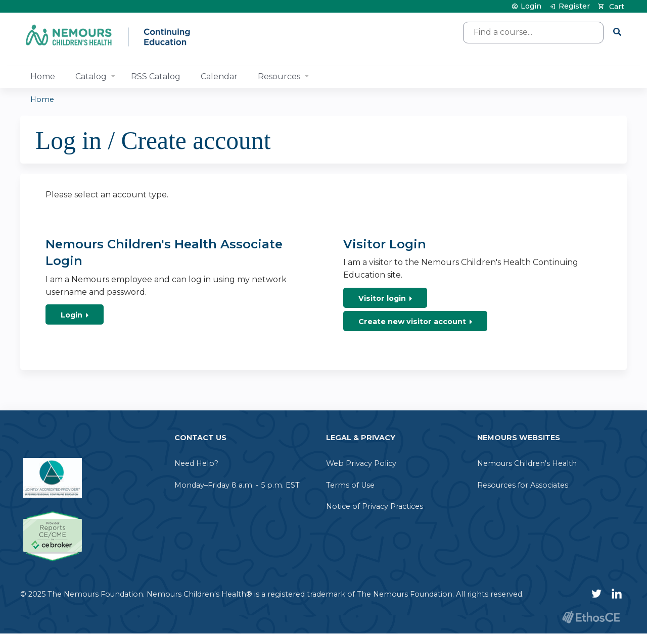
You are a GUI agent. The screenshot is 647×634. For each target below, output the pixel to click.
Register (574, 6)
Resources (279, 76)
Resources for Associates (522, 485)
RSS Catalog (155, 76)
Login (531, 6)
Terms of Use (350, 485)
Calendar (219, 76)
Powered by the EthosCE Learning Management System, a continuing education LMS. (591, 617)
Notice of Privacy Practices (374, 506)
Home (42, 76)
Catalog (91, 76)
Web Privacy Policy (361, 463)
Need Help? (196, 463)
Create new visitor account (412, 321)
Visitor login (382, 298)
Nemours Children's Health (527, 463)
